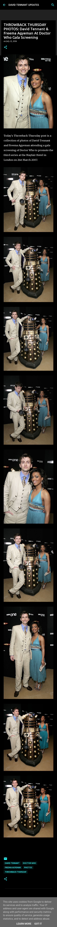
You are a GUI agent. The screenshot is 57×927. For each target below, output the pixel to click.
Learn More (23, 923)
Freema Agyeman (13, 867)
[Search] (53, 4)
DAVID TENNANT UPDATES (24, 4)
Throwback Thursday (15, 872)
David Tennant (12, 863)
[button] (5, 47)
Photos (28, 867)
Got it (38, 923)
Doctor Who (29, 863)
